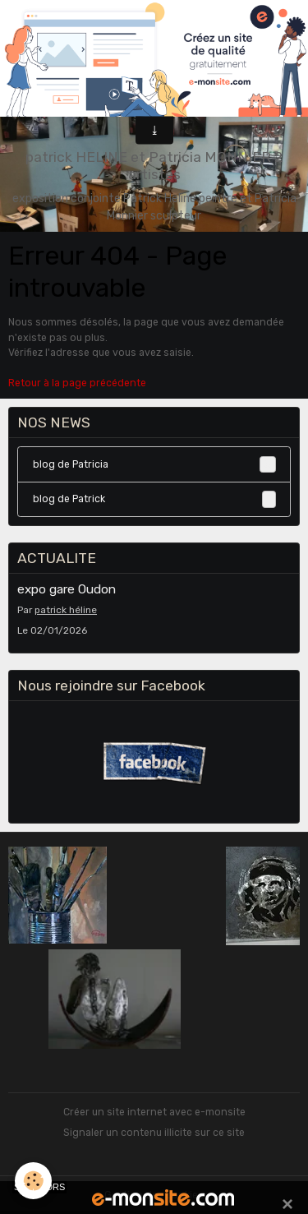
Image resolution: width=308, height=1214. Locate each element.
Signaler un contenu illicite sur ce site (154, 1132)
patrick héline (65, 610)
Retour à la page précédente (77, 383)
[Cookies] (33, 1180)
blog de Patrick (154, 499)
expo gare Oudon (66, 589)
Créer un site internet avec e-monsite (154, 1112)
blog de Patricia (154, 464)
